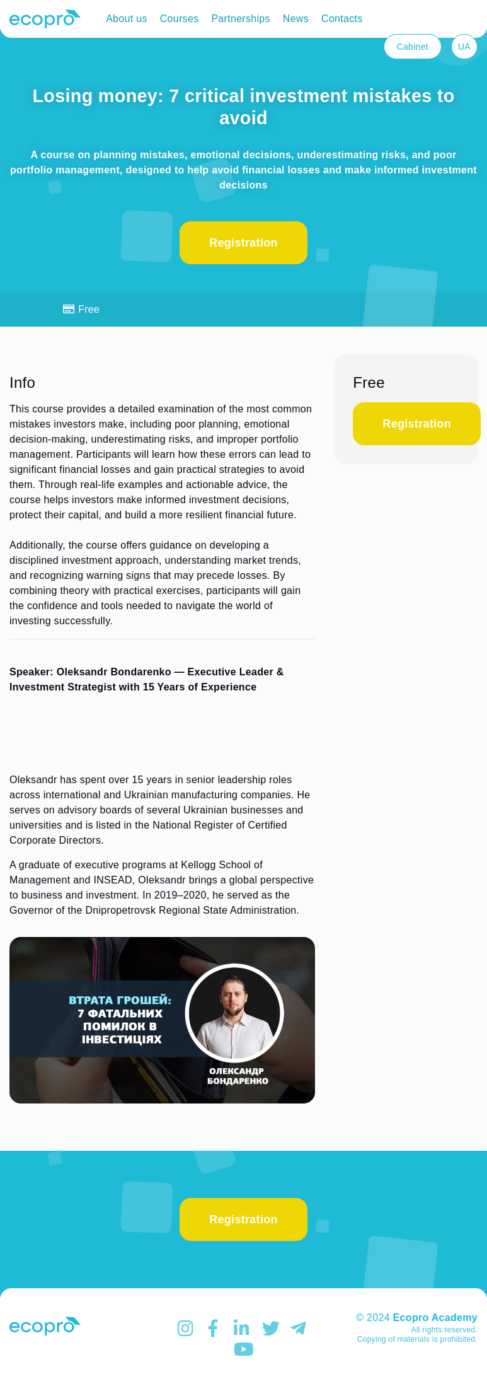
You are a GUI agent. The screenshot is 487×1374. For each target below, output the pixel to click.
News (296, 18)
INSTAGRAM (187, 1328)
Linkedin (243, 1328)
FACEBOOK (215, 1328)
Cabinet (412, 47)
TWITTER (271, 1328)
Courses (179, 18)
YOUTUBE (243, 1349)
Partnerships (240, 18)
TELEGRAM (299, 1328)
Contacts (342, 18)
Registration (243, 242)
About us (126, 18)
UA (464, 47)
